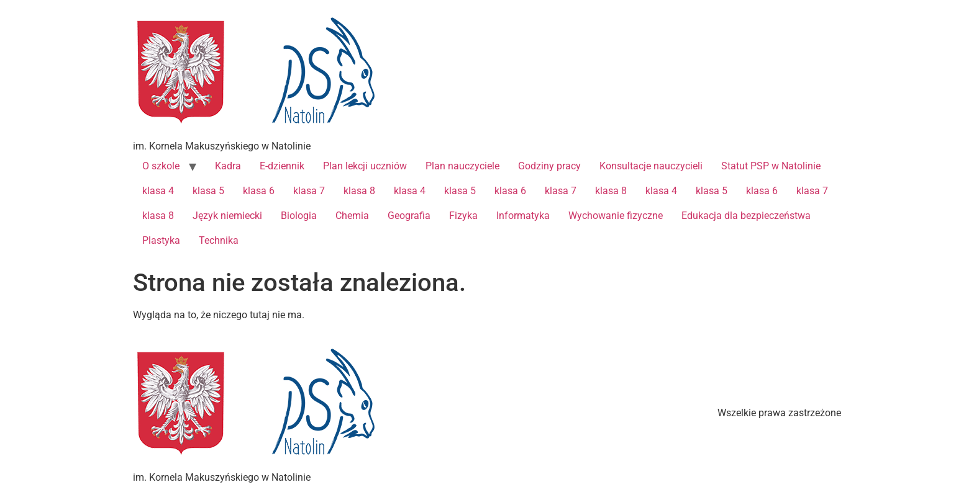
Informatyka (523, 215)
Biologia (299, 215)
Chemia (352, 215)
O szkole (161, 166)
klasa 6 (259, 191)
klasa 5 (208, 191)
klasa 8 (359, 191)
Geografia (409, 215)
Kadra (228, 166)
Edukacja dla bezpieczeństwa (746, 215)
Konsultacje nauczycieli (651, 166)
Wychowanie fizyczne (615, 215)
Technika (219, 240)
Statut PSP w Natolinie (771, 166)
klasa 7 (309, 191)
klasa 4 (158, 191)
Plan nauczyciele (462, 166)
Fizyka (463, 215)
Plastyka (161, 240)
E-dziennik (282, 166)
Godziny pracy (549, 166)
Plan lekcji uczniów (365, 166)
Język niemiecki (227, 215)
